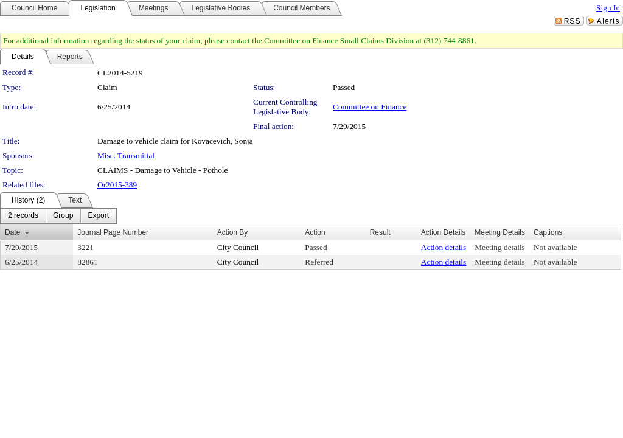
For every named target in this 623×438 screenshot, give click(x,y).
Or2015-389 (117, 184)
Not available (555, 247)
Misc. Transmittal (126, 155)
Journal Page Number (112, 232)
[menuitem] (23, 216)
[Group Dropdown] (63, 216)
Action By (232, 232)
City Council (238, 247)
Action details (443, 247)
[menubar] (58, 216)
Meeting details (500, 247)
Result (380, 232)
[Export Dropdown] (98, 216)
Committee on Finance (369, 106)
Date (12, 232)
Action (315, 232)
